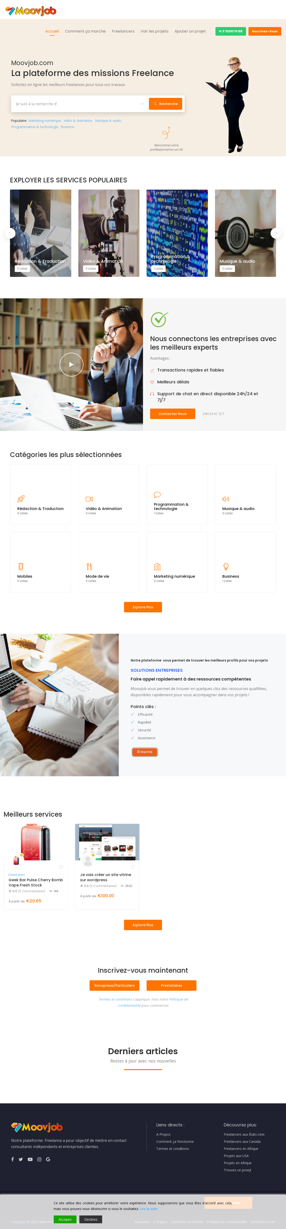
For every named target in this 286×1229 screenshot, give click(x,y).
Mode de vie (97, 576)
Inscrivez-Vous (265, 31)
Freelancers (123, 31)
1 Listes (158, 269)
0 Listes (22, 269)
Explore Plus (143, 925)
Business (68, 126)
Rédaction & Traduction (40, 261)
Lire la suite (148, 1208)
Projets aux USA (236, 1156)
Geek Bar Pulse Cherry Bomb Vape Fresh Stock (36, 882)
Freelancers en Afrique (241, 1149)
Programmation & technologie (34, 126)
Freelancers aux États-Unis (244, 1134)
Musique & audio (108, 120)
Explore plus (143, 607)
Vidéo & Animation (78, 120)
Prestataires (171, 985)
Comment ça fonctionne (175, 1141)
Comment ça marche (85, 31)
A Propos (163, 1134)
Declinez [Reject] (90, 1219)
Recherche (166, 103)
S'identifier (231, 31)
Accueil (52, 31)
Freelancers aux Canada (242, 1141)
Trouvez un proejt (237, 1170)
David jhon (17, 874)
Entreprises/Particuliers (115, 985)
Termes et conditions (115, 999)
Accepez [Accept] (65, 1219)
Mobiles (24, 576)
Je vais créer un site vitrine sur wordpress (105, 877)
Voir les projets (154, 31)
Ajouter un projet (190, 31)
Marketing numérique (44, 120)
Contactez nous (173, 413)
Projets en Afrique (238, 1163)
